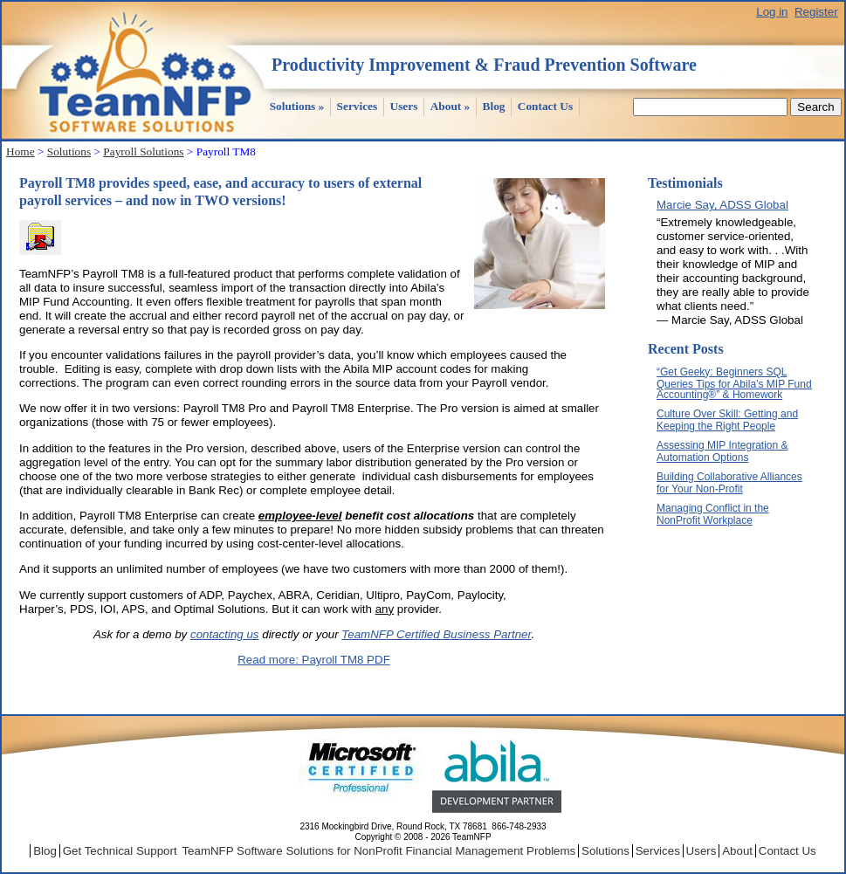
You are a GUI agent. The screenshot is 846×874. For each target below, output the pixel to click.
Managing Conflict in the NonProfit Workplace (713, 514)
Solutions (297, 106)
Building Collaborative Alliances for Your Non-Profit (729, 483)
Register (816, 11)
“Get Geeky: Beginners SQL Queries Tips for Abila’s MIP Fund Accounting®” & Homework (734, 383)
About (450, 106)
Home (20, 151)
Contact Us (545, 106)
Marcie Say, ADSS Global (722, 204)
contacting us (224, 634)
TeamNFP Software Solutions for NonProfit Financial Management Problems (378, 850)
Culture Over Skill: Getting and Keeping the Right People (727, 420)
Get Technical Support (120, 850)
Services (357, 106)
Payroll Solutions (143, 151)
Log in (772, 11)
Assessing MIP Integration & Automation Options (722, 451)
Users (404, 106)
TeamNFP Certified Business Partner (436, 634)
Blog (494, 106)
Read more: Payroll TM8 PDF (313, 659)
